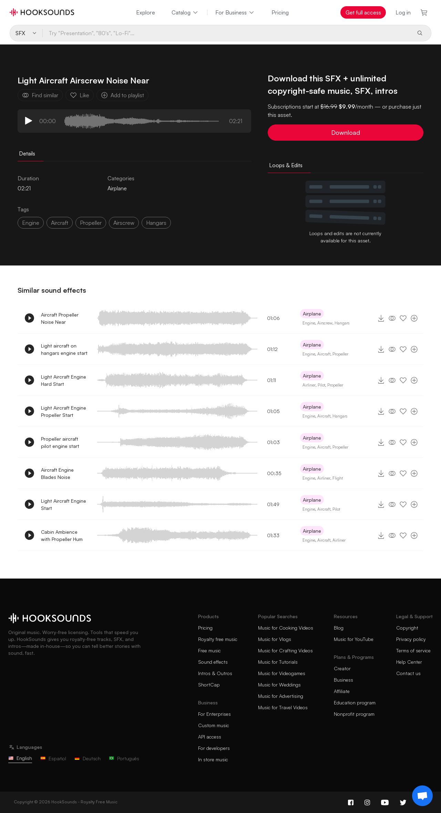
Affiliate (342, 691)
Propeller (340, 354)
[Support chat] (422, 795)
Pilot (321, 385)
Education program (355, 702)
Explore (145, 12)
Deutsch (87, 758)
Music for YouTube (353, 639)
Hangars (342, 322)
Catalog (185, 12)
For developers (214, 748)
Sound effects (213, 662)
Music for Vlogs (274, 639)
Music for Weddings (279, 684)
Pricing (280, 12)
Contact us (408, 673)
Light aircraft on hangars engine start (64, 349)
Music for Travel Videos (283, 707)
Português (124, 758)
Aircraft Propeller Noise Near (60, 318)
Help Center (409, 662)
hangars (156, 222)
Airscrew (324, 322)
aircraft (59, 222)
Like (79, 95)
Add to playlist (122, 95)
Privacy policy (411, 639)
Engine (30, 222)
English (20, 758)
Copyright (407, 628)
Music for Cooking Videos (285, 628)
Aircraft (323, 354)
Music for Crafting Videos (285, 650)
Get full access (363, 12)
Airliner (309, 385)
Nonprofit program (354, 714)
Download (345, 132)
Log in (403, 12)
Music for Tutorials (278, 662)
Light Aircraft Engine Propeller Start (63, 411)
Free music (209, 650)
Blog (338, 628)
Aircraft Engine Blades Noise (57, 473)
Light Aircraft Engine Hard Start (63, 380)
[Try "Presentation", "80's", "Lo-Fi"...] (227, 33)
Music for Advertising (280, 696)
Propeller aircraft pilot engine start (60, 442)
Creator (342, 668)
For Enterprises (214, 714)
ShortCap (209, 684)
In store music (213, 759)
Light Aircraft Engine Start (63, 504)
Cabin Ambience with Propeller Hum (62, 535)
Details (27, 153)
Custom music (213, 725)
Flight (337, 478)
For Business (235, 12)
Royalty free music (217, 639)
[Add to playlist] (414, 318)
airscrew (123, 222)
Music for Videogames (281, 673)
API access (209, 737)
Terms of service (413, 650)
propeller (91, 222)
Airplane (117, 188)
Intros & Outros (215, 673)
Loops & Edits (285, 165)
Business (343, 680)
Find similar (40, 95)
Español (53, 758)
